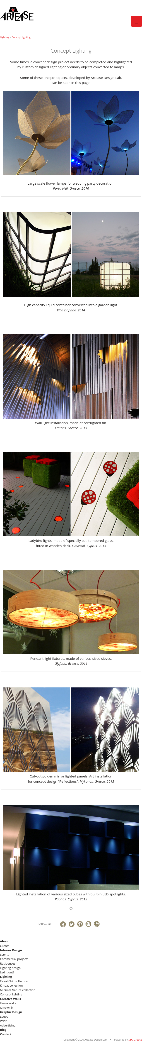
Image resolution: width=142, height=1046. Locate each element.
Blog (3, 1030)
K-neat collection (11, 985)
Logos (4, 1016)
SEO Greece (135, 1039)
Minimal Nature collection (17, 990)
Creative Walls (10, 999)
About (4, 941)
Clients (4, 946)
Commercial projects (14, 959)
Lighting (4, 37)
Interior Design (11, 950)
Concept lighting (21, 37)
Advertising (7, 1025)
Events (4, 955)
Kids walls (6, 1008)
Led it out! (7, 972)
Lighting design (10, 968)
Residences (7, 963)
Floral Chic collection (14, 981)
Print (3, 1021)
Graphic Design (11, 1012)
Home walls (8, 1003)
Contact (6, 1034)
